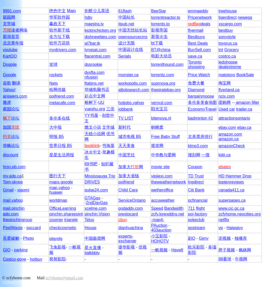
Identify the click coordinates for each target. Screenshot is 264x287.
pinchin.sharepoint (66, 214)
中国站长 (126, 17)
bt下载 (157, 43)
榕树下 (91, 102)
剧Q (191, 238)
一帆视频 (159, 250)
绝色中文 (57, 11)
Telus (89, 220)
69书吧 (91, 164)
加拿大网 (130, 167)
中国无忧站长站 (132, 30)
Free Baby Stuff (165, 136)
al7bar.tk (92, 43)
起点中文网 (95, 96)
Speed (157, 208)
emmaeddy (198, 11)
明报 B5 (56, 136)
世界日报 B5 (60, 145)
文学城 (9, 23)
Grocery (231, 50)
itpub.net (126, 24)
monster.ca (128, 75)
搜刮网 (194, 155)
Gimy (204, 238)
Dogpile (10, 64)
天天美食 (126, 145)
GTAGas (92, 198)
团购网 (224, 102)
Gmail (8, 190)
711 (191, 208)
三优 (110, 109)
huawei (55, 192)
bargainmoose (201, 96)
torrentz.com (162, 75)
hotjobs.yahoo (131, 102)
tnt (220, 50)
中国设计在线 (130, 49)
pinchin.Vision (97, 214)
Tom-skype (13, 182)
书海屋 (108, 145)
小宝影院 (159, 236)
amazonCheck (231, 146)
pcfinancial (198, 200)
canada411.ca (231, 190)
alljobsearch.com (133, 90)
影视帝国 (159, 30)
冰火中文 (93, 152)
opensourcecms (132, 37)
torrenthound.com (167, 64)
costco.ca (227, 56)
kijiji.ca (224, 155)
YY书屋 (91, 115)
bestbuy (225, 30)
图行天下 (57, 176)
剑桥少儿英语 (97, 11)
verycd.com (161, 102)
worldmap (58, 200)
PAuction (159, 225)
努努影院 (57, 259)
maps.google (61, 182)
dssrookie (93, 64)
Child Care (128, 190)
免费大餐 (196, 83)
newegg (245, 17)
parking (21, 250)
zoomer (56, 220)
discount (10, 155)
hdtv (88, 17)
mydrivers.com (62, 50)
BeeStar (158, 11)
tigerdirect (227, 17)
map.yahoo (59, 187)
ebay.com (227, 127)
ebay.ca (244, 127)
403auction (161, 230)
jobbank (125, 109)
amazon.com (230, 134)
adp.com (11, 214)
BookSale (245, 75)
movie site (160, 167)
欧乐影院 (196, 247)
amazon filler (247, 102)
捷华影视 (126, 247)
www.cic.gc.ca (231, 208)
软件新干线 (59, 30)
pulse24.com (96, 190)
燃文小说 (93, 127)
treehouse (227, 11)
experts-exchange (127, 238)
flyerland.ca (229, 90)
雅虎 (7, 102)
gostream (196, 228)
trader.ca (244, 109)
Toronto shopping (196, 64)
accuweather (163, 200)
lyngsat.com (95, 50)
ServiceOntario (132, 200)
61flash (125, 11)
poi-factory (197, 214)
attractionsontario (234, 118)
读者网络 (15, 30)
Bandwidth (174, 208)
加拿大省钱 (128, 176)
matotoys (226, 75)
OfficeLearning (62, 208)
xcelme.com (95, 208)
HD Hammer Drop (234, 176)
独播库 (241, 238)
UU (101, 102)
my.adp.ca (12, 176)
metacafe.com (62, 102)
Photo (28, 238)
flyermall (195, 30)
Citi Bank (196, 190)
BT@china (160, 50)
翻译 (16, 83)
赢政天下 (57, 23)
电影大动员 (161, 56)
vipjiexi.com (161, 176)
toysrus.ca (227, 43)
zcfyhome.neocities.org (239, 214)
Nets (53, 83)
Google (9, 75)
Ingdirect (196, 182)
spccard (33, 228)
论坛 (11, 118)
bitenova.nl (161, 118)
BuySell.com (199, 50)
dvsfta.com (94, 72)
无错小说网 (95, 133)
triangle (71, 220)
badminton (198, 118)
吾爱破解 (11, 238)
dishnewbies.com (100, 37)
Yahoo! (9, 90)
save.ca (195, 56)
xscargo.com (230, 24)
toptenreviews (231, 182)
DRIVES (92, 182)
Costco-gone (14, 259)
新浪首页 (11, 36)
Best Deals (198, 43)
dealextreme (229, 67)
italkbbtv (92, 253)
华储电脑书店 (97, 89)
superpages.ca (231, 200)
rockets (56, 75)
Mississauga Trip (100, 176)
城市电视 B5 (129, 136)
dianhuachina (130, 228)
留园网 (9, 17)
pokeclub (196, 220)
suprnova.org (163, 83)
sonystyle (227, 37)
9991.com (12, 11)
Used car (226, 109)
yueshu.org (95, 109)
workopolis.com (132, 83)
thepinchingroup (17, 220)
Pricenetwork (200, 17)
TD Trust (196, 176)
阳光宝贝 (159, 109)
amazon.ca (228, 139)
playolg (55, 238)
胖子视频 (226, 250)
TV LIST (126, 118)
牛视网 (241, 259)
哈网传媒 (57, 89)
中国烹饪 (126, 155)
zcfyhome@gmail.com (64, 278)
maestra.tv (94, 24)
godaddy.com (130, 208)
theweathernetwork (168, 182)
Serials (124, 56)
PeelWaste (13, 228)
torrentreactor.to (165, 17)
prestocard (128, 214)
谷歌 (7, 83)
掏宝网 (224, 83)
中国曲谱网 (95, 238)
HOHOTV (160, 241)
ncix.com (226, 96)
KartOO (10, 56)
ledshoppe (227, 62)
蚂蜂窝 (157, 127)
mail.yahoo (13, 200)
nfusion (91, 77)
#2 (210, 118)
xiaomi (23, 190)
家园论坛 (11, 109)
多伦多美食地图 (202, 102)
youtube (10, 50)
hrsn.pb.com (14, 167)
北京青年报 (13, 43)
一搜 (205, 155)
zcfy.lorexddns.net (167, 214)
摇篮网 (157, 145)
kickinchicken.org (100, 30)
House (90, 228)
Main (71, 11)
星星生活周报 (61, 155)
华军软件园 (59, 17)
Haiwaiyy (235, 228)
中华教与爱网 (163, 155)
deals (199, 24)
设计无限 (126, 43)
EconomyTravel (202, 109)
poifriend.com (61, 96)
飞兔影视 (57, 247)
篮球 (53, 64)
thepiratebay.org (165, 90)
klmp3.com (198, 146)
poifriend (126, 182)
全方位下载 (59, 36)
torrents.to (160, 24)
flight (200, 208)
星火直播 (93, 247)
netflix (223, 220)
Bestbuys (196, 37)
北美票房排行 (200, 136)
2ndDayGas (97, 202)
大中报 (55, 127)
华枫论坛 (11, 145)
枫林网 (245, 250)
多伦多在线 (59, 118)
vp (220, 228)
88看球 (224, 259)
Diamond (196, 90)
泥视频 (224, 238)
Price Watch (199, 75)
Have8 (177, 250)
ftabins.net (94, 83)
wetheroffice (162, 190)
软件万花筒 (59, 43)
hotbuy (36, 259)
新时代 (124, 127)
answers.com (15, 96)
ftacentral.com (97, 56)
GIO (6, 250)
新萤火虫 (159, 36)
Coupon (195, 167)
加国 (11, 127)
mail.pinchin (13, 208)
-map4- (157, 220)
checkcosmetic (62, 228)
